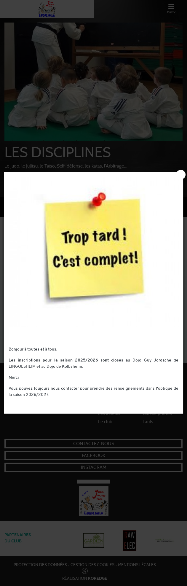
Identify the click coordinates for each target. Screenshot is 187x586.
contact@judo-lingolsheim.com (38, 401)
